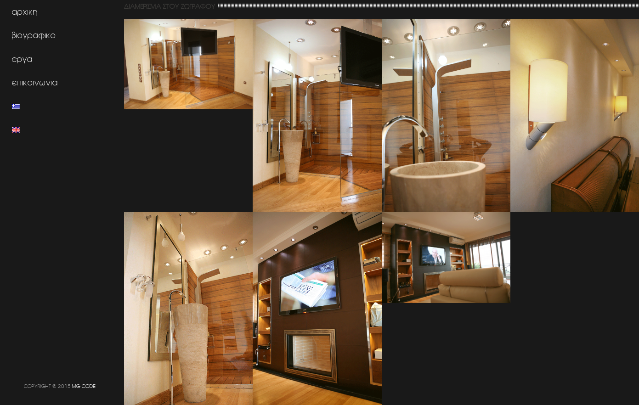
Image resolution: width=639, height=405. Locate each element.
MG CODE (84, 386)
